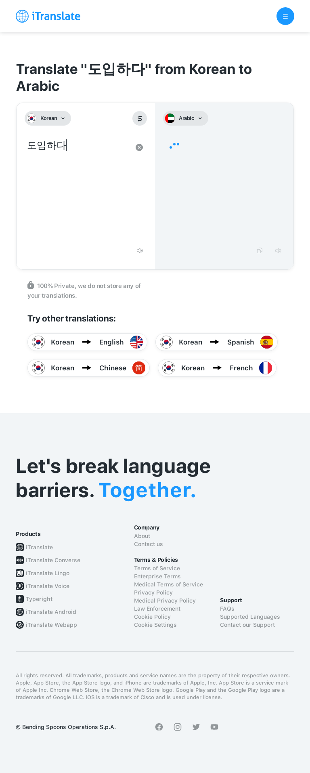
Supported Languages (250, 616)
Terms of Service (157, 568)
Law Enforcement (157, 608)
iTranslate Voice (47, 586)
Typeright (39, 599)
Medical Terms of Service (168, 584)
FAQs (227, 608)
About (142, 536)
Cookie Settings (155, 625)
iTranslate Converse (53, 560)
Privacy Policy (153, 592)
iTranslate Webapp (51, 625)
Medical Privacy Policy (165, 600)
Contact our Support (247, 625)
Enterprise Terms (157, 576)
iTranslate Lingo (47, 573)
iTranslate (39, 547)
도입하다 (78, 189)
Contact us (148, 544)
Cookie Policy (152, 616)
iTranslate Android (51, 612)
